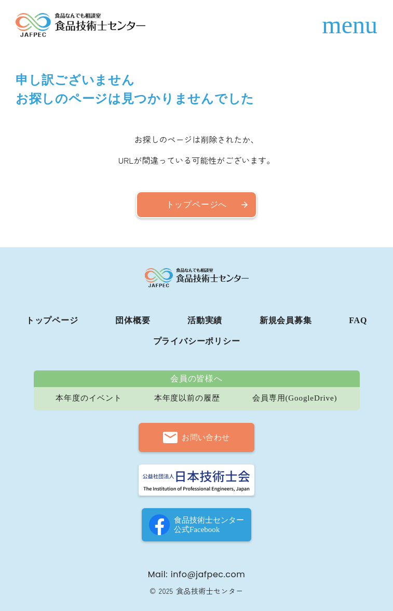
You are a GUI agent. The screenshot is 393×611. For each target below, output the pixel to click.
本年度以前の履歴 (187, 398)
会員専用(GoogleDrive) (294, 398)
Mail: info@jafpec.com (196, 574)
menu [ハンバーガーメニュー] (349, 24)
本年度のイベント (88, 398)
